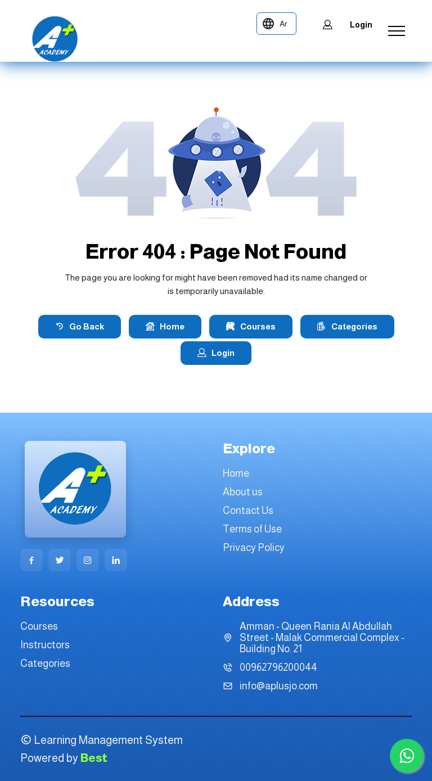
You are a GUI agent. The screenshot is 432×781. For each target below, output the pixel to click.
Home (165, 326)
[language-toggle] (276, 23)
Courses (251, 326)
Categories (347, 326)
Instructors (45, 645)
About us (243, 492)
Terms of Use (252, 529)
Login (347, 24)
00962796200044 (278, 667)
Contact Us (248, 510)
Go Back (79, 326)
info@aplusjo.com (279, 686)
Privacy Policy (254, 547)
